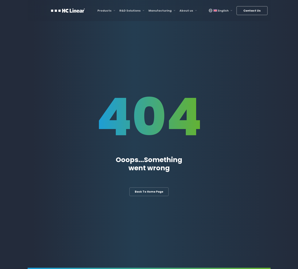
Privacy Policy (255, 259)
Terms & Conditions (232, 259)
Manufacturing (161, 11)
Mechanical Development (130, 195)
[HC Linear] (68, 10)
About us (188, 11)
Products (106, 11)
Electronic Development (129, 186)
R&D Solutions (131, 11)
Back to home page (149, 134)
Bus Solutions (240, 195)
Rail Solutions (240, 186)
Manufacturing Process (187, 186)
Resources (211, 259)
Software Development (129, 203)
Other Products (241, 203)
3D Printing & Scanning (187, 195)
